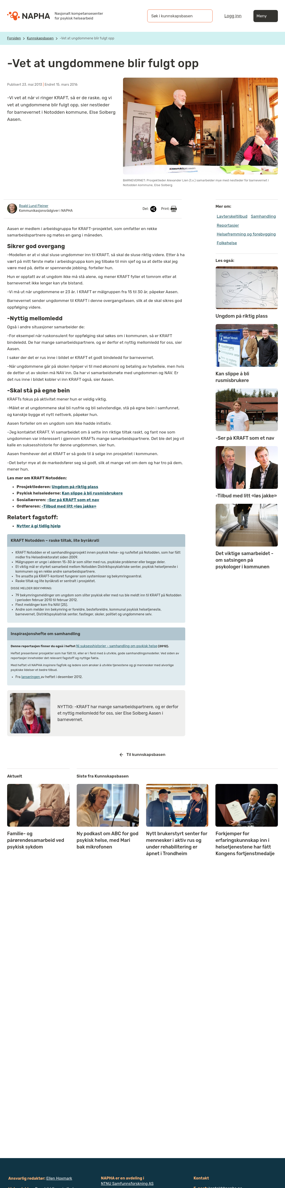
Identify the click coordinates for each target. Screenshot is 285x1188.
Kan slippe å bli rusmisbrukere (92, 493)
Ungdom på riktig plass (75, 486)
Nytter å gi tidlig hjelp (39, 525)
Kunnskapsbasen (40, 38)
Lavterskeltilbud (232, 216)
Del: (149, 209)
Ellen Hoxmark (59, 1178)
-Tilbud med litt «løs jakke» (69, 506)
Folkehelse (227, 242)
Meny (265, 16)
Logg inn (233, 16)
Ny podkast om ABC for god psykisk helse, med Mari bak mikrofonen (107, 840)
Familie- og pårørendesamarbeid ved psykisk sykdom (35, 840)
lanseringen (31, 677)
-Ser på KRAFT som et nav (73, 499)
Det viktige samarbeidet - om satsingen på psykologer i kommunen (245, 560)
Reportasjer (228, 225)
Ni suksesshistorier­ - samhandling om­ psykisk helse (116, 646)
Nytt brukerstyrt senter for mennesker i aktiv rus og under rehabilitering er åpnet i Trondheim (176, 843)
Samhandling (263, 216)
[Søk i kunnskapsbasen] (175, 16)
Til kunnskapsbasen (143, 755)
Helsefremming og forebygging (246, 234)
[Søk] (204, 16)
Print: (169, 209)
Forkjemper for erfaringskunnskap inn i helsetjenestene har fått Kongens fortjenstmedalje (245, 843)
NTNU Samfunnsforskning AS (127, 1183)
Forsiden (14, 38)
